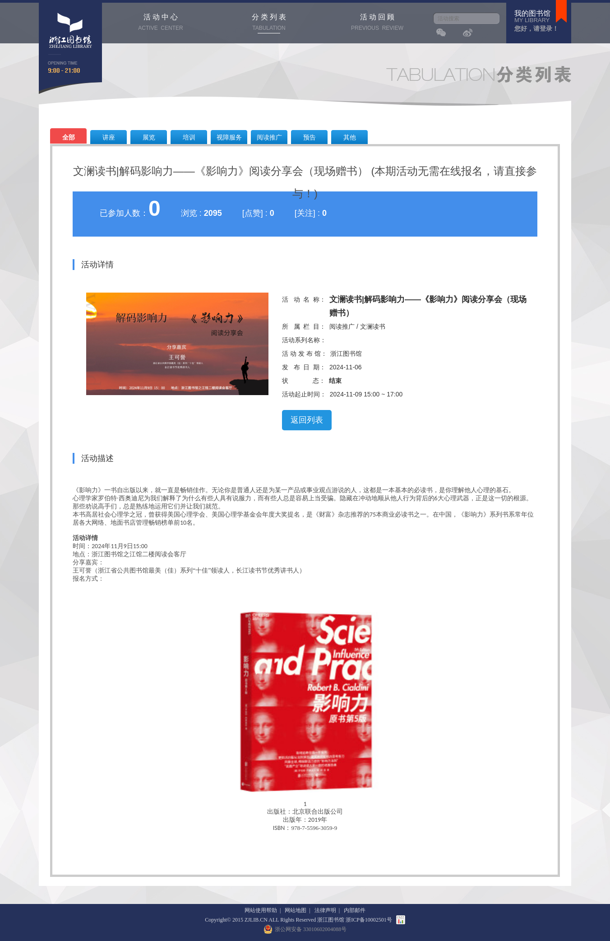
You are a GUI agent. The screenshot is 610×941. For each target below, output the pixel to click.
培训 (189, 137)
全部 (68, 137)
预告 (309, 137)
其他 (349, 137)
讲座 (108, 137)
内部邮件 (354, 910)
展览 (149, 137)
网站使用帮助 (261, 910)
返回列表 (307, 419)
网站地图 (295, 910)
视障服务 (229, 137)
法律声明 (325, 910)
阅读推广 (269, 137)
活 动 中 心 (160, 23)
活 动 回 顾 (377, 23)
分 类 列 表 (269, 23)
